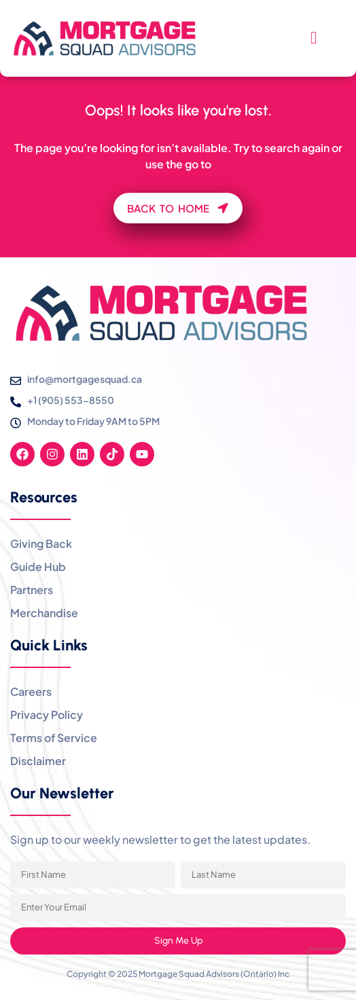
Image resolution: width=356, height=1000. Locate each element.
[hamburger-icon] (313, 39)
